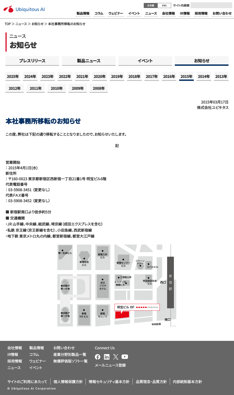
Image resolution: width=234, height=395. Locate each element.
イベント (145, 61)
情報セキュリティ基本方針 (109, 381)
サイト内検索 (181, 5)
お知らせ (37, 23)
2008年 (99, 88)
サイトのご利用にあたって (27, 381)
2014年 (204, 76)
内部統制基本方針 (187, 381)
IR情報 (12, 354)
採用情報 (14, 361)
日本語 (150, 5)
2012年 (15, 88)
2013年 (221, 76)
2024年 (30, 76)
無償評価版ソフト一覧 (70, 361)
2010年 (57, 88)
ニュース (21, 23)
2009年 (78, 88)
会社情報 (14, 347)
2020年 (100, 76)
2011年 (36, 88)
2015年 (186, 76)
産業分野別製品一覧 (69, 354)
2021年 (82, 76)
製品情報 (36, 347)
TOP (8, 23)
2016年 (169, 76)
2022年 (65, 76)
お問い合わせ (63, 347)
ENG (164, 5)
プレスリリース (32, 61)
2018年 (134, 76)
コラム (34, 354)
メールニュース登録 (110, 365)
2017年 (152, 76)
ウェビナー (37, 361)
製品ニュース (89, 61)
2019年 (117, 76)
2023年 (47, 76)
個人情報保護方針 (68, 381)
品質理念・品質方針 (151, 381)
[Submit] (227, 5)
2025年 (13, 76)
